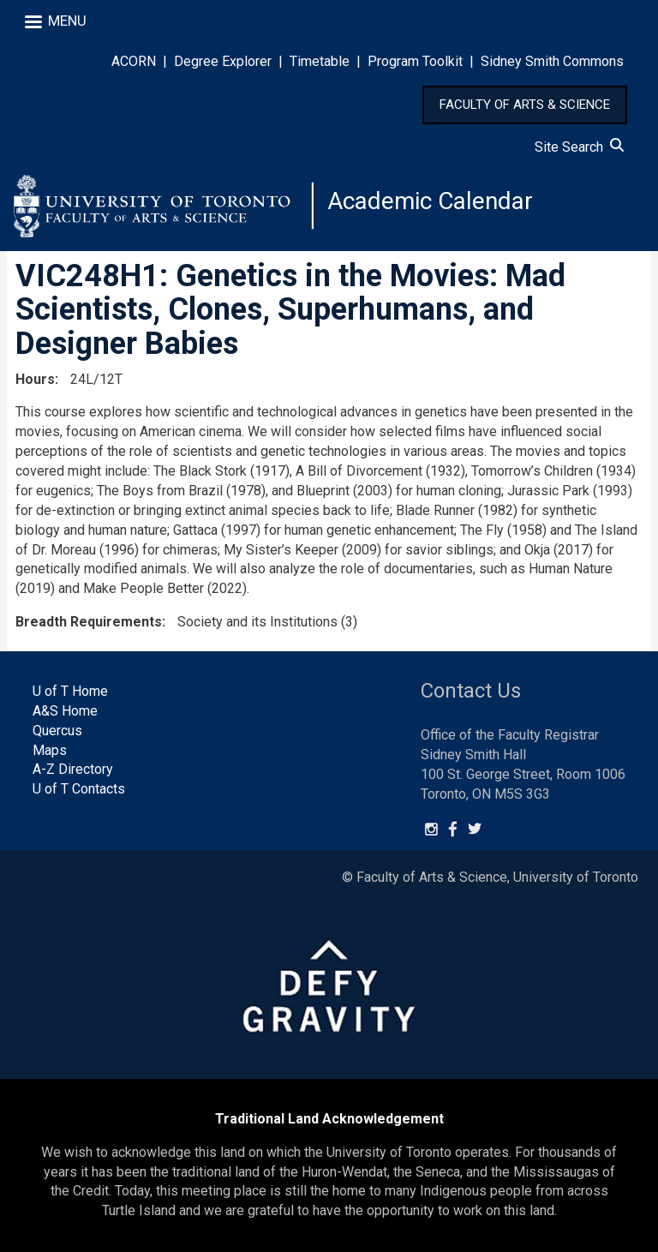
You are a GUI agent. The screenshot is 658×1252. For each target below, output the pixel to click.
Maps (50, 750)
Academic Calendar (430, 201)
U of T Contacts (79, 789)
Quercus (57, 730)
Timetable (320, 61)
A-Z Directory (73, 769)
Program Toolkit (415, 61)
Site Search (579, 147)
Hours (35, 379)
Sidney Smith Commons (552, 61)
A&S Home (65, 711)
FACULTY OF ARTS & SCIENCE (525, 104)
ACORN (133, 61)
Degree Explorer (223, 61)
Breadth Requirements (88, 622)
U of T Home (70, 691)
